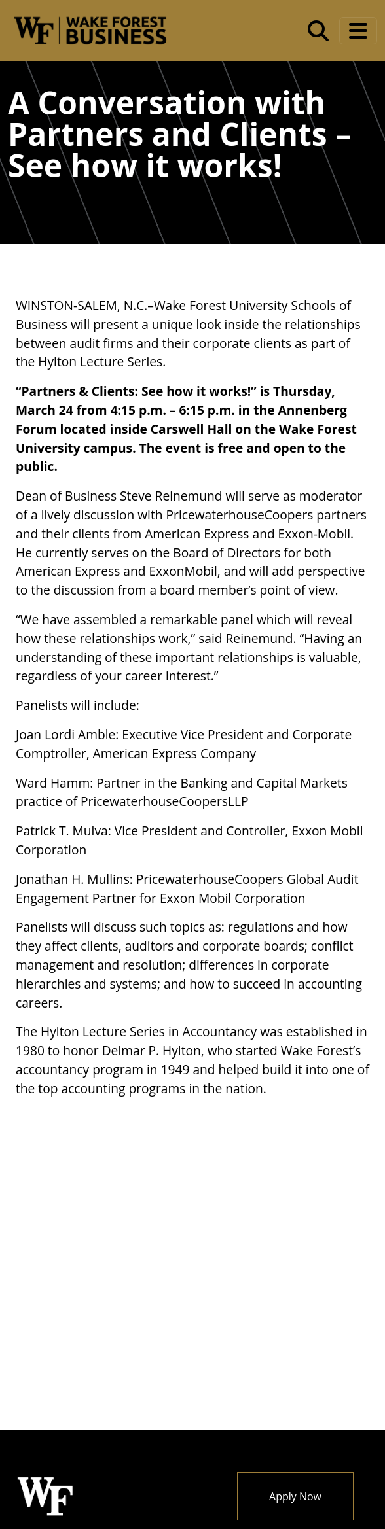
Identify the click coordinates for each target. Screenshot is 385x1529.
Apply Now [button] (295, 1496)
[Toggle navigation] (358, 30)
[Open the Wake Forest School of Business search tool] (318, 30)
